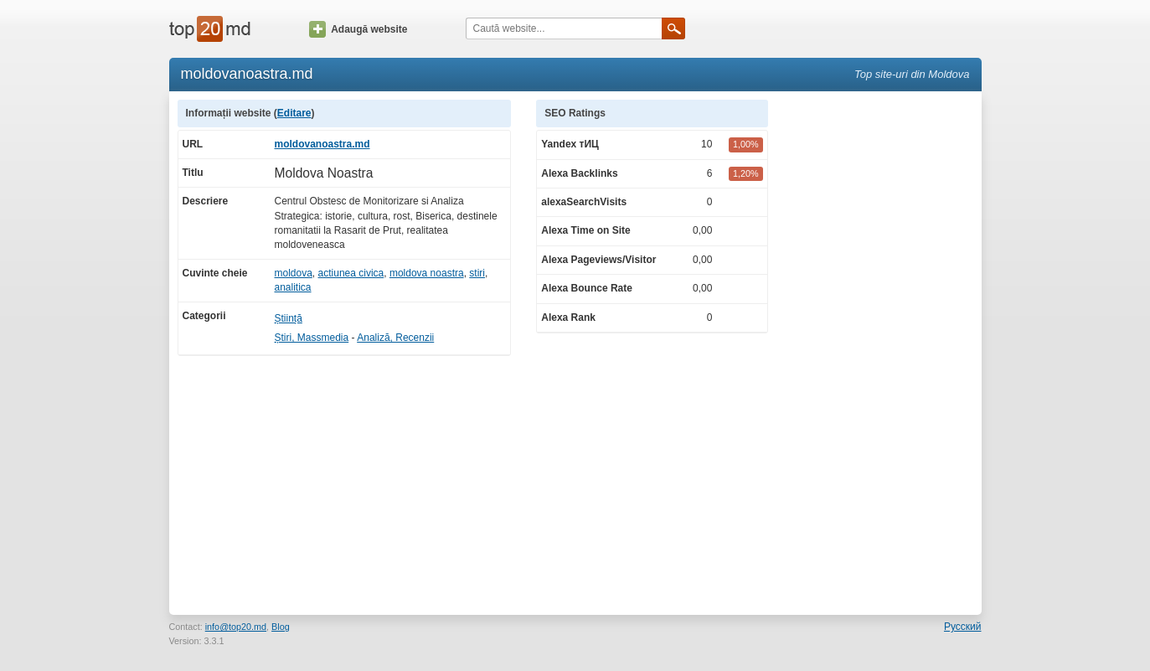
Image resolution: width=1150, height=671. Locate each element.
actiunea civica (351, 273)
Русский (963, 626)
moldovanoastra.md (322, 144)
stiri (477, 273)
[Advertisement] (883, 351)
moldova (293, 273)
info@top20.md (235, 627)
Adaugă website (358, 29)
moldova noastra (426, 273)
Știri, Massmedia (312, 337)
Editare (294, 113)
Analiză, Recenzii (395, 337)
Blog (280, 627)
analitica (293, 287)
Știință (288, 318)
